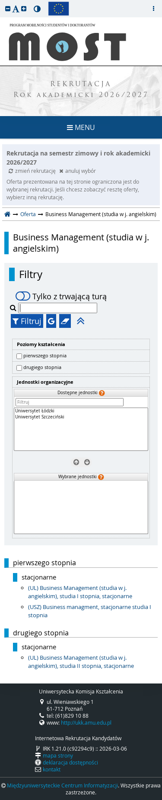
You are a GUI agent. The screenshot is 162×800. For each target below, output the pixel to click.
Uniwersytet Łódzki (81, 411)
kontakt (51, 769)
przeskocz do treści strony (2, 2)
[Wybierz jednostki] (86, 462)
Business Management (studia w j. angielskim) (81, 243)
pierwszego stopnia (45, 355)
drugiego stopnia (42, 367)
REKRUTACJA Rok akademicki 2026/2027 (81, 90)
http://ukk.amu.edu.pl (86, 722)
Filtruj (27, 321)
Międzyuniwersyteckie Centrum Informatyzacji (62, 785)
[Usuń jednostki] (76, 462)
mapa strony (58, 755)
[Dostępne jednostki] (81, 429)
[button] (7, 8)
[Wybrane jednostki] (81, 507)
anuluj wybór (77, 170)
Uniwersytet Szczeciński (81, 417)
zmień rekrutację (33, 170)
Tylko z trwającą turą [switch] (61, 296)
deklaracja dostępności (70, 762)
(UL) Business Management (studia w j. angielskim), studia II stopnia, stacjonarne (81, 662)
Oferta (28, 214)
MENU (81, 127)
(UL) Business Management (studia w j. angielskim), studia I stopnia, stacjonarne (80, 592)
